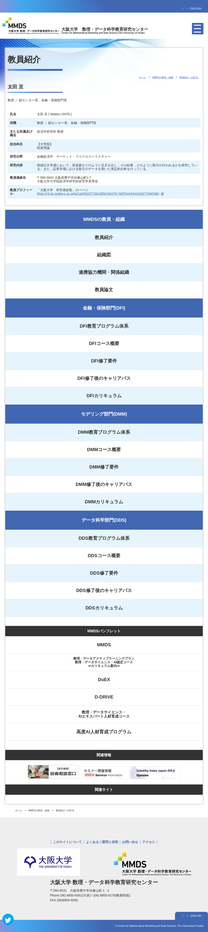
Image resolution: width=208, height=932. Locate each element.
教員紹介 (104, 237)
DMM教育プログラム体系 (104, 432)
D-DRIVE (103, 696)
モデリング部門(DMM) (104, 414)
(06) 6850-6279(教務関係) (111, 895)
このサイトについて (67, 842)
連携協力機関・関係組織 (104, 272)
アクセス (148, 842)
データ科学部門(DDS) (104, 520)
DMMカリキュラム (104, 501)
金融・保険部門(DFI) (104, 307)
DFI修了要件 (104, 360)
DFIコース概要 (104, 343)
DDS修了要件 (104, 573)
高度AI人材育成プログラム (103, 731)
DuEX (104, 679)
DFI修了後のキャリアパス (103, 378)
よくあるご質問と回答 (102, 842)
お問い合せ (130, 842)
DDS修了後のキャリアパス (104, 590)
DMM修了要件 (104, 466)
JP (182, 8)
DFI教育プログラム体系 (104, 326)
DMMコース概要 (104, 449)
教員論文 (104, 289)
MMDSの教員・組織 (104, 219)
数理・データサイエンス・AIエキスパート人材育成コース (104, 714)
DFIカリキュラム (103, 395)
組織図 (104, 254)
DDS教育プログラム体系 (103, 538)
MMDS (104, 644)
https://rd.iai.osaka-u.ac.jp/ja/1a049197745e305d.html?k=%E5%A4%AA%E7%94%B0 (98, 193)
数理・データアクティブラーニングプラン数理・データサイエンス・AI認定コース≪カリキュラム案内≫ (103, 662)
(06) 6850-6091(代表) (76, 895)
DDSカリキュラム (103, 607)
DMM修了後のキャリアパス (104, 484)
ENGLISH (196, 8)
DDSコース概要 (104, 555)
